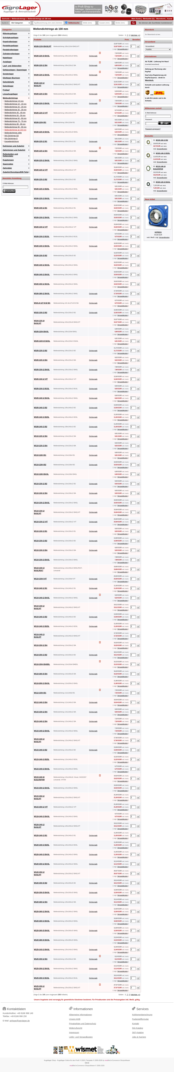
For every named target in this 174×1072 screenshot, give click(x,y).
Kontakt (135, 1023)
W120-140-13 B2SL (41, 845)
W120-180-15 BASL (42, 940)
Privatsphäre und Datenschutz (82, 1023)
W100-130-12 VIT (41, 227)
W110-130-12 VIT (41, 522)
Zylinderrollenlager (11, 54)
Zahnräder (7, 168)
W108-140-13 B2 (40, 427)
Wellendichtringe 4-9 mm (14, 101)
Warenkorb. (149, 80)
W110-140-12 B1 (40, 588)
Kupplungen (8, 160)
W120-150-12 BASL (42, 864)
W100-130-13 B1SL (41, 237)
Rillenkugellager (10, 33)
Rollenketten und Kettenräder (10, 155)
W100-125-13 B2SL (41, 189)
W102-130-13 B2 (40, 313)
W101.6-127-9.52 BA (42, 303)
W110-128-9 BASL (41, 474)
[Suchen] (133, 23)
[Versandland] (158, 49)
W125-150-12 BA (40, 959)
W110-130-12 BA (40, 493)
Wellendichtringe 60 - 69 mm (15, 118)
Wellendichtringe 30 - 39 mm (15, 110)
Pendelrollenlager (10, 50)
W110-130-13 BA (40, 550)
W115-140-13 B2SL (41, 759)
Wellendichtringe (18, 19)
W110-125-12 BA (40, 436)
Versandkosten (122, 49)
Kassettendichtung (11, 141)
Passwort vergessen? (152, 129)
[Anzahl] (133, 46)
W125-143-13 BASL (42, 950)
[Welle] (88, 23)
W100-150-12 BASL (42, 284)
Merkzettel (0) (148, 19)
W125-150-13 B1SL (41, 978)
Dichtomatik (93, 56)
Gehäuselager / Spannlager (15, 70)
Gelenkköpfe (8, 82)
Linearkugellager (10, 94)
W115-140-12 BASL (42, 731)
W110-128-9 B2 (40, 465)
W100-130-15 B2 (40, 256)
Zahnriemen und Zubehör (14, 150)
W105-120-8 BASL (41, 332)
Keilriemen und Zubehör (13, 146)
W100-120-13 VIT (41, 113)
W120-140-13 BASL (42, 854)
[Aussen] (105, 23)
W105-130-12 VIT (41, 379)
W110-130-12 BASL (42, 503)
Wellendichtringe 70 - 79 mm (15, 121)
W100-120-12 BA (40, 65)
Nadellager (7, 58)
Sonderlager (8, 74)
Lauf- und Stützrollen (12, 66)
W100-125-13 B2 (40, 179)
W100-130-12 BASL (42, 218)
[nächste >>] (135, 35)
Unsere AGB (74, 1019)
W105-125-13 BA (40, 360)
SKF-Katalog (137, 1032)
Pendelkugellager (10, 46)
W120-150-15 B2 (40, 883)
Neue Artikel (150, 199)
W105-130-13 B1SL (41, 389)
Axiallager (7, 62)
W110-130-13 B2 (40, 541)
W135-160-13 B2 (162, 140)
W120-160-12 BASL (42, 912)
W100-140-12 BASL (42, 265)
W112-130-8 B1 (40, 693)
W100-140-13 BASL (42, 275)
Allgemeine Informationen (80, 1015)
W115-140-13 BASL (42, 769)
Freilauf (6, 90)
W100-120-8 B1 (40, 122)
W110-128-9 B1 (40, 455)
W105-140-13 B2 (40, 408)
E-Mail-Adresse (8, 183)
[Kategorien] (20, 23)
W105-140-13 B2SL (41, 417)
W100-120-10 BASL (42, 56)
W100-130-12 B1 (40, 208)
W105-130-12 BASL (42, 370)
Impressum (74, 1032)
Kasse (169, 19)
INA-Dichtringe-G (11, 139)
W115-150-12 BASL (42, 788)
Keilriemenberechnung (142, 1015)
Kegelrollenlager (10, 41)
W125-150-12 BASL (42, 969)
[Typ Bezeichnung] (48, 23)
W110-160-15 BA (40, 674)
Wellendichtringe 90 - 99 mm (15, 127)
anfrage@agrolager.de (20, 1021)
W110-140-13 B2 (40, 617)
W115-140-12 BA (40, 721)
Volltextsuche (73, 23)
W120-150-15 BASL (42, 893)
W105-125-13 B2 (40, 351)
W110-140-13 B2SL (41, 626)
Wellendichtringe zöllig (13, 133)
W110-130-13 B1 (40, 531)
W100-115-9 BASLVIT (42, 46)
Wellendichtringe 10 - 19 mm (15, 104)
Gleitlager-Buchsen (11, 78)
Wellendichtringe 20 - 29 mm (15, 107)
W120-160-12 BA (40, 902)
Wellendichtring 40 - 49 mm (14, 113)
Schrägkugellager (10, 37)
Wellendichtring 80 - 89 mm (14, 124)
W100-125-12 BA (40, 151)
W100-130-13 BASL (42, 246)
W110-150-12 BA (40, 645)
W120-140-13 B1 (40, 835)
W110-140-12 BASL (42, 598)
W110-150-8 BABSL (42, 664)
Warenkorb (160, 19)
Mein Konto (136, 19)
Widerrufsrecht (75, 1028)
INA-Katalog (137, 1028)
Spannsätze (8, 164)
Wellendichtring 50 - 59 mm (14, 116)
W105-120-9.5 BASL (42, 341)
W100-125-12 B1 (40, 141)
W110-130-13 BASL (42, 560)
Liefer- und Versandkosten (81, 1037)
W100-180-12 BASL (42, 294)
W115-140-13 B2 (40, 750)
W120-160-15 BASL (42, 931)
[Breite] (121, 23)
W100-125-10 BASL (42, 132)
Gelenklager (8, 86)
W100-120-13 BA (40, 94)
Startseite (6, 19)
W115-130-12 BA (40, 712)
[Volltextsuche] (66, 22)
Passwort (148, 119)
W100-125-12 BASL (42, 160)
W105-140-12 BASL (42, 398)
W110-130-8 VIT (40, 579)
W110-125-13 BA (40, 446)
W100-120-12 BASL (42, 75)
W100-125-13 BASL (42, 198)
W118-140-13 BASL (42, 816)
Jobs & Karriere (139, 1037)
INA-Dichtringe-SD (11, 136)
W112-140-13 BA (40, 702)
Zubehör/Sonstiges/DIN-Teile (15, 172)
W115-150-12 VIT (41, 807)
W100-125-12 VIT (41, 170)
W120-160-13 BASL (42, 921)
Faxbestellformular (140, 1019)
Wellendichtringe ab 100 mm (39, 19)
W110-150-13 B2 (40, 655)
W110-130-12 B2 (40, 484)
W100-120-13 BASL (42, 103)
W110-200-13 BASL (42, 683)
